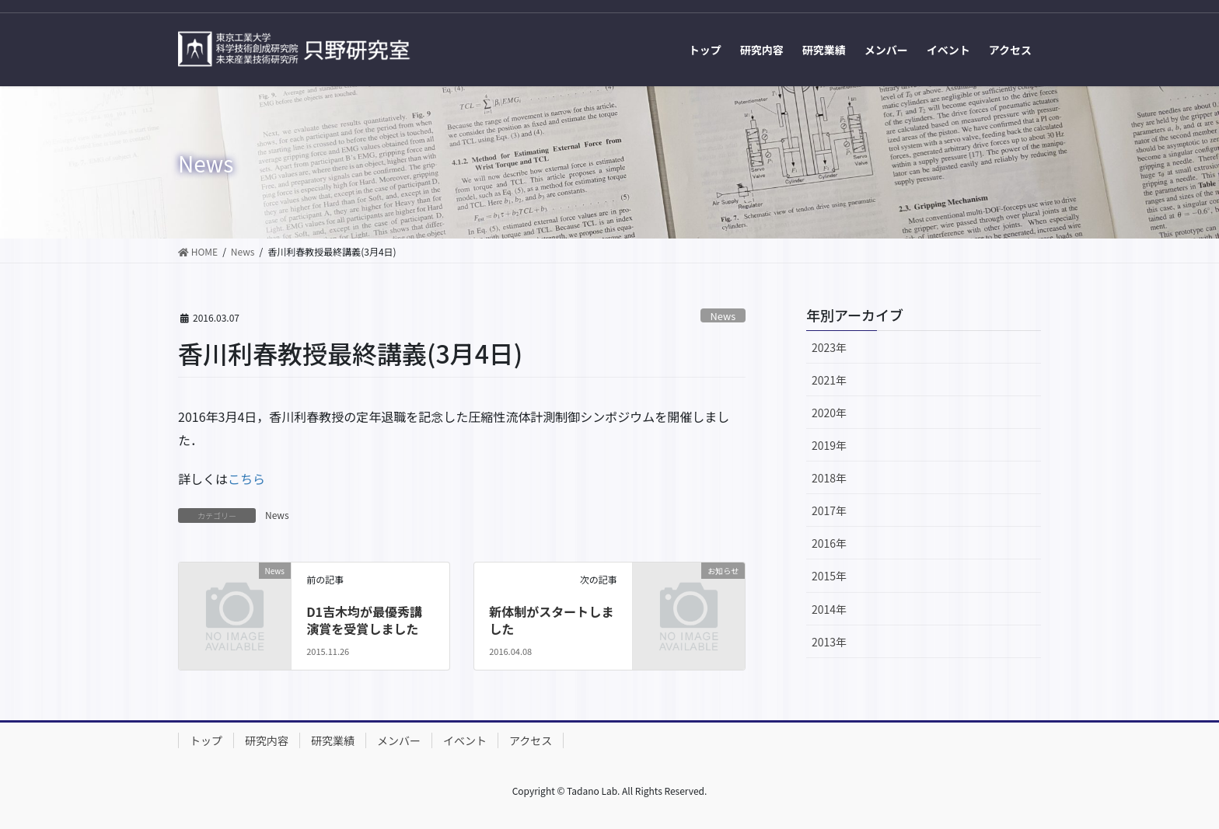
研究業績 (333, 740)
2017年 (829, 510)
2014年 (829, 609)
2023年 (829, 347)
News (723, 315)
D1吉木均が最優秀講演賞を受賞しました (364, 620)
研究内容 (266, 740)
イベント (465, 740)
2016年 (829, 543)
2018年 (829, 478)
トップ (206, 740)
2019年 (829, 445)
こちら (246, 478)
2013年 (829, 642)
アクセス (530, 740)
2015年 (829, 575)
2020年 (829, 412)
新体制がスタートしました (551, 620)
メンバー (399, 740)
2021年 (829, 380)
